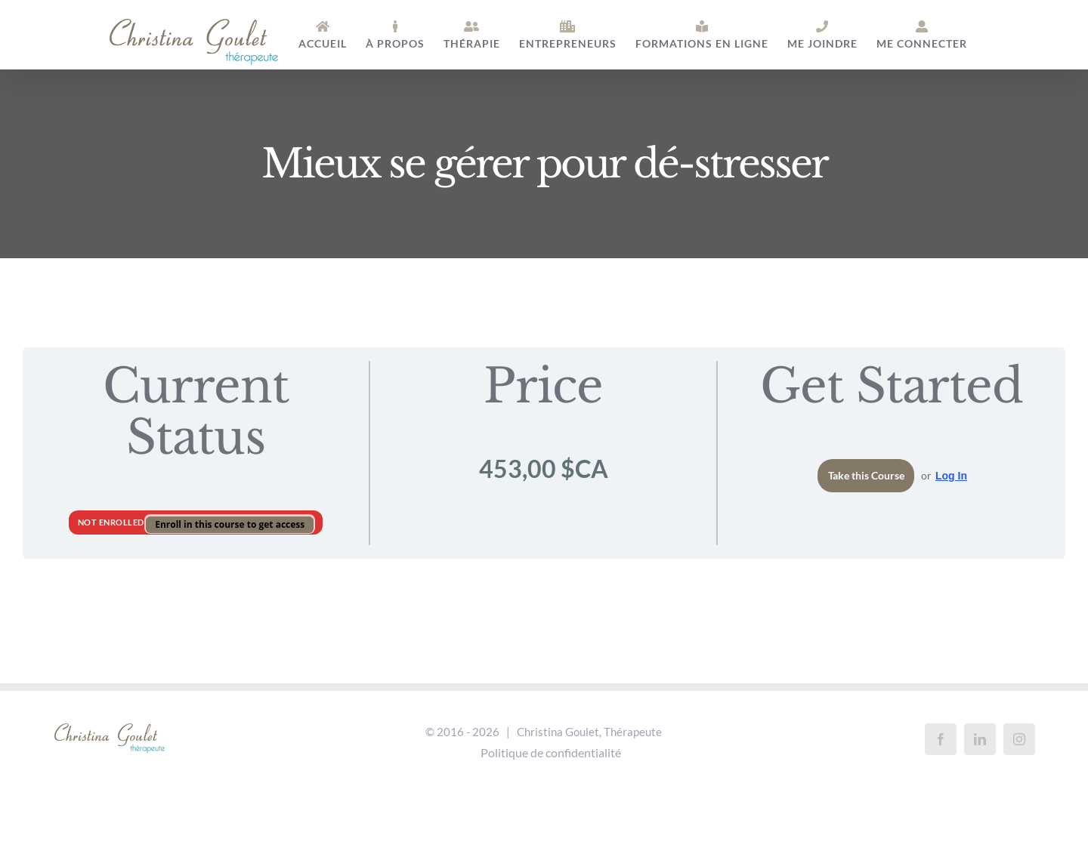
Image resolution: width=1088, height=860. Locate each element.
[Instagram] (1019, 739)
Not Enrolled (112, 522)
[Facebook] (941, 739)
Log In (951, 476)
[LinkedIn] (980, 739)
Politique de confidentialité (551, 752)
